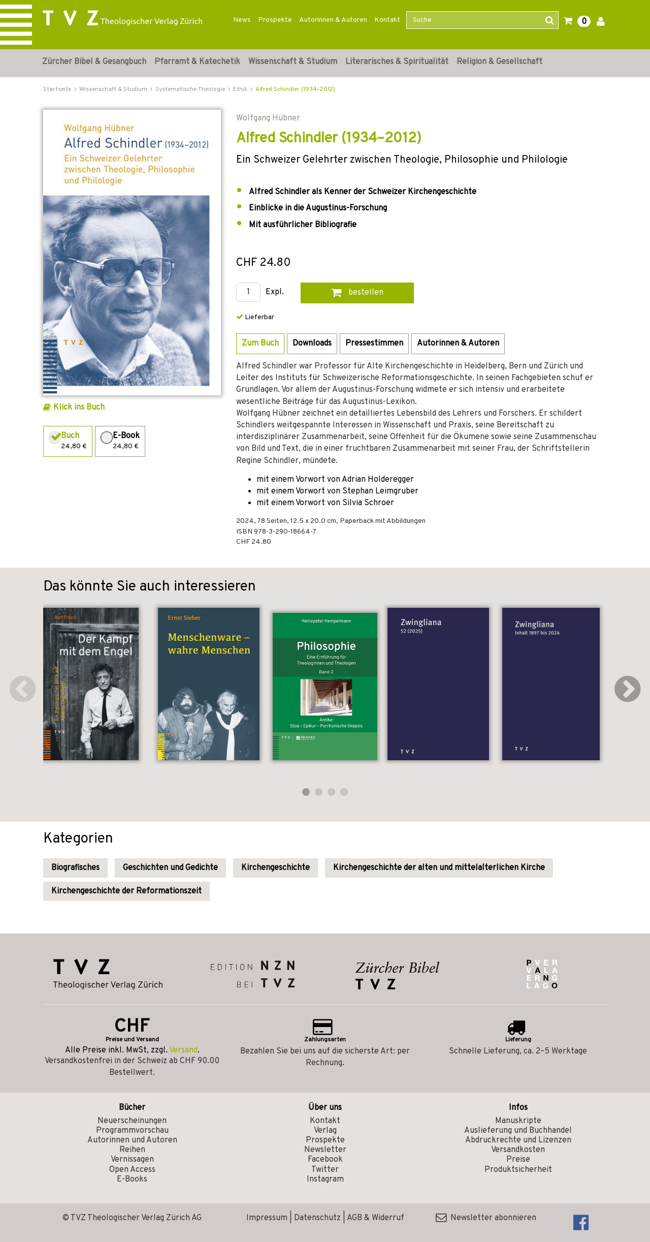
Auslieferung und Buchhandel (518, 1131)
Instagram (325, 1179)
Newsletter (325, 1150)
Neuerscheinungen (132, 1121)
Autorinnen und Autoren (132, 1140)
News (242, 20)
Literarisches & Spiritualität (396, 62)
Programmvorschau (132, 1131)
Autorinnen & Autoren (333, 20)
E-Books (132, 1179)
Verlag (325, 1131)
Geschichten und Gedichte (170, 868)
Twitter (325, 1170)
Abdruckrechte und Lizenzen (518, 1140)
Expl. (275, 292)
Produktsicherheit (518, 1170)
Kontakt (387, 20)
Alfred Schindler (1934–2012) (295, 89)
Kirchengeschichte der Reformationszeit (126, 891)
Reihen (132, 1150)
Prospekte (275, 20)
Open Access (132, 1170)
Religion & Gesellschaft (499, 62)
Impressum (266, 1218)
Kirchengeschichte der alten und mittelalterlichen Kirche (439, 868)
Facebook (325, 1160)
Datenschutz (317, 1218)
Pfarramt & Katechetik (197, 62)
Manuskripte (518, 1121)
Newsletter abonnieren (486, 1218)
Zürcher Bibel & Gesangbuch (94, 62)
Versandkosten (518, 1150)
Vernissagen (132, 1160)
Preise (518, 1160)
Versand (183, 1050)
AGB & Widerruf (375, 1218)
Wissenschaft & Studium (292, 62)
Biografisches (75, 868)
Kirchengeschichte (275, 868)
